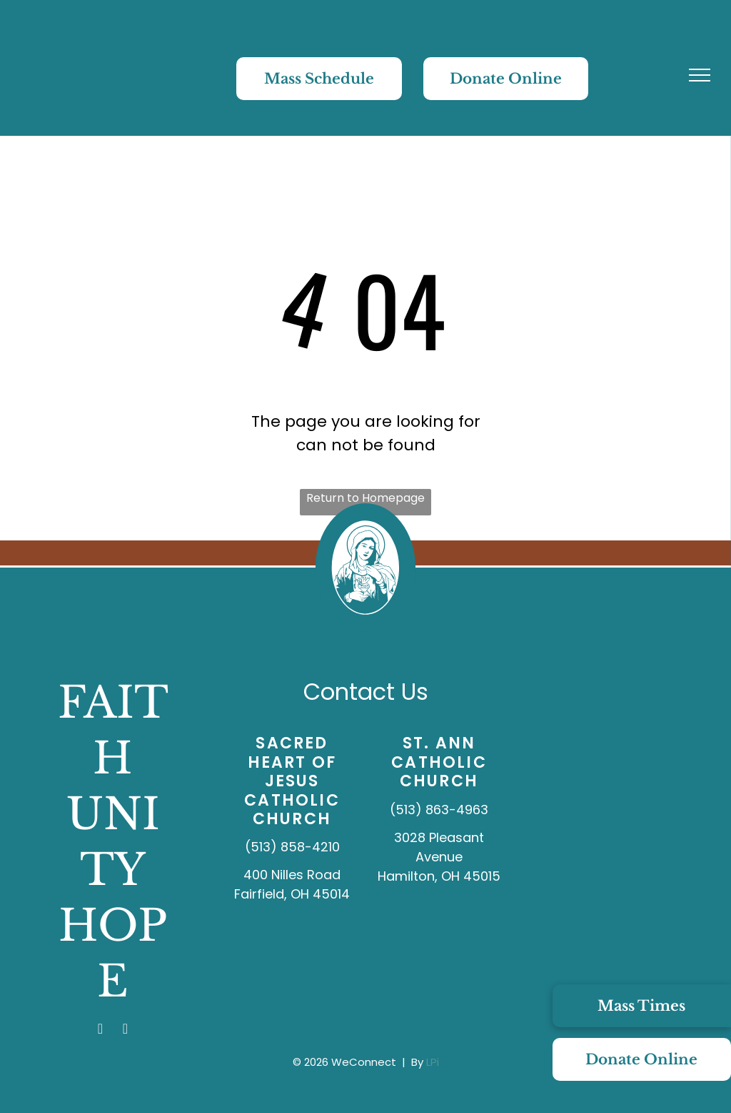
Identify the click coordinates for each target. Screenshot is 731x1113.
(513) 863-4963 (439, 809)
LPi (432, 1061)
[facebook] (100, 1030)
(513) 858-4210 (292, 847)
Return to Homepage (365, 498)
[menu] (699, 75)
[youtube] (125, 1030)
